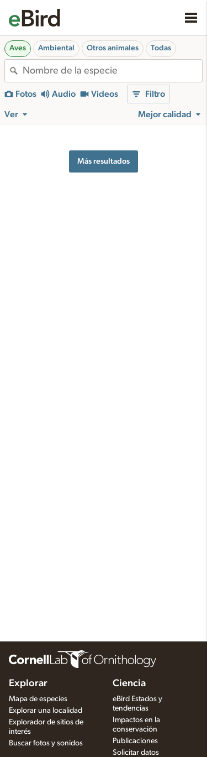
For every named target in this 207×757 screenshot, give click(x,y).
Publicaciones (135, 741)
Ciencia (129, 683)
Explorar (28, 683)
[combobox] (112, 71)
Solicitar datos (136, 752)
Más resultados (103, 161)
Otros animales (113, 48)
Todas (161, 48)
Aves (17, 48)
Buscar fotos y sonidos (46, 743)
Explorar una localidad (45, 710)
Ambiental (56, 48)
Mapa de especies (38, 699)
